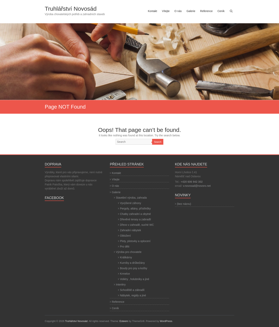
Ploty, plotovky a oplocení (135, 241)
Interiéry (121, 284)
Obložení (125, 235)
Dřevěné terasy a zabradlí (135, 219)
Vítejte (166, 11)
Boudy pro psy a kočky (133, 268)
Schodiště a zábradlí (132, 290)
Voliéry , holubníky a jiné (134, 279)
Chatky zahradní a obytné (135, 213)
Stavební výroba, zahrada (131, 197)
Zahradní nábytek (130, 230)
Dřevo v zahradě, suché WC (137, 224)
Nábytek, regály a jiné (133, 295)
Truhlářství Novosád (70, 8)
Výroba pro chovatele (128, 251)
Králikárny (126, 257)
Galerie (191, 11)
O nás (178, 11)
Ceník (221, 11)
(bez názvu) (184, 203)
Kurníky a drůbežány (132, 262)
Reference (206, 11)
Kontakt (152, 11)
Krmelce (125, 273)
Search (157, 142)
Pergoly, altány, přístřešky (135, 208)
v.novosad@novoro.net (197, 185)
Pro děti (124, 246)
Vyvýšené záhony (130, 203)
